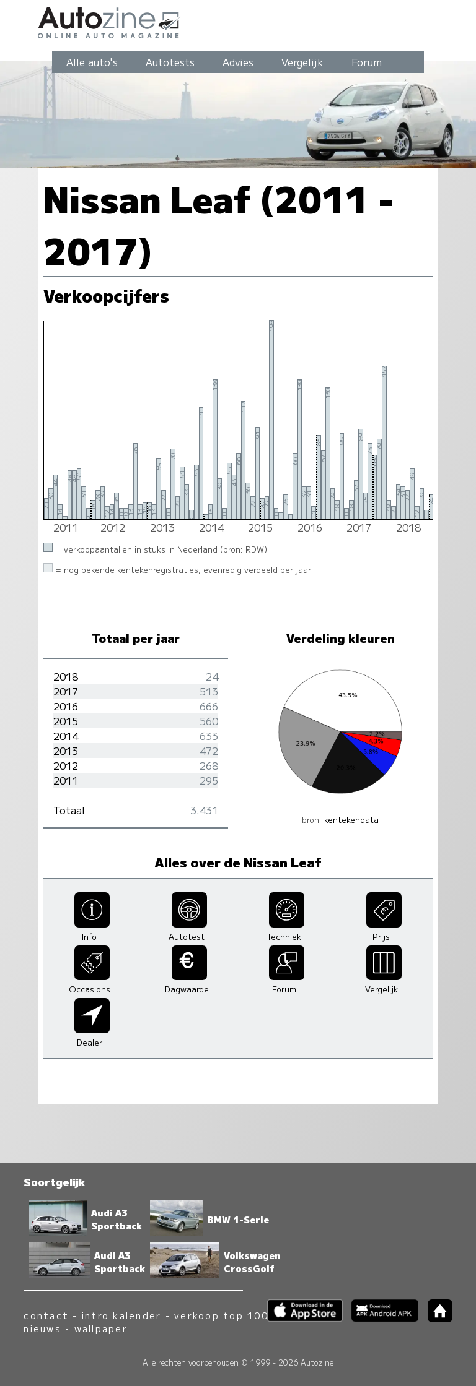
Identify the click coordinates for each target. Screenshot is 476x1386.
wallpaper (101, 1328)
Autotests (170, 61)
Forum (366, 61)
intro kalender (121, 1315)
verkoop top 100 (221, 1315)
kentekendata (351, 819)
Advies (238, 61)
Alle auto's (92, 61)
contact (46, 1315)
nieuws (42, 1328)
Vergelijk (302, 61)
